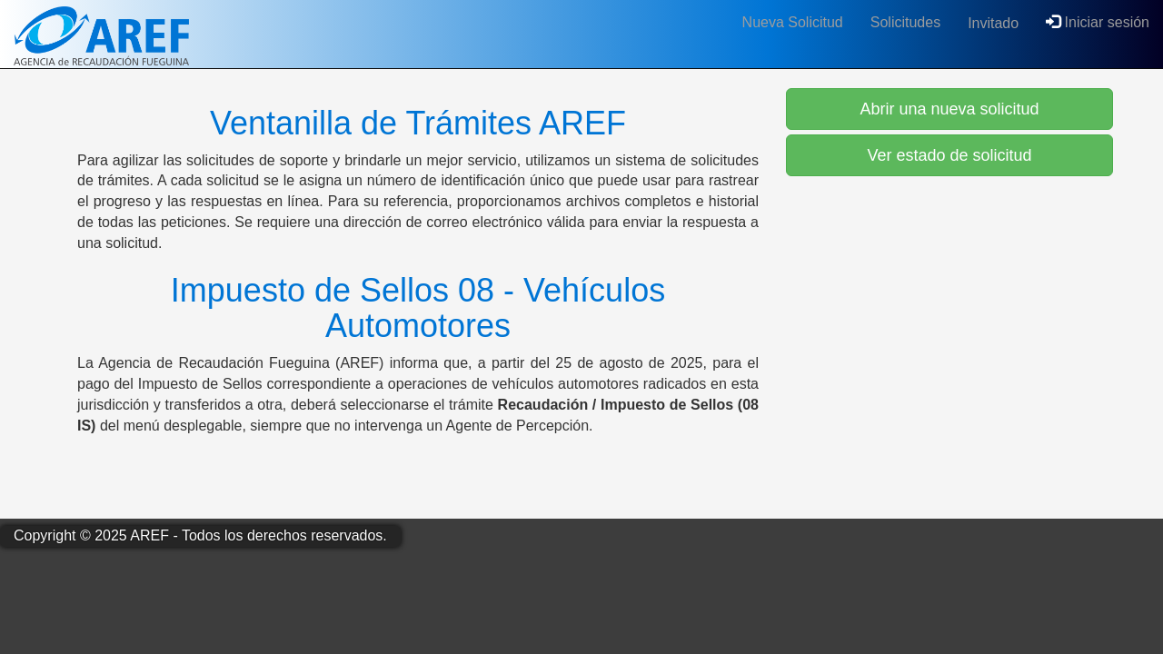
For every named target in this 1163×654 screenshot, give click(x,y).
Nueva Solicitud (792, 22)
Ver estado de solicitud (949, 155)
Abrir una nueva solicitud (949, 109)
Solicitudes (905, 22)
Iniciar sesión (1097, 22)
